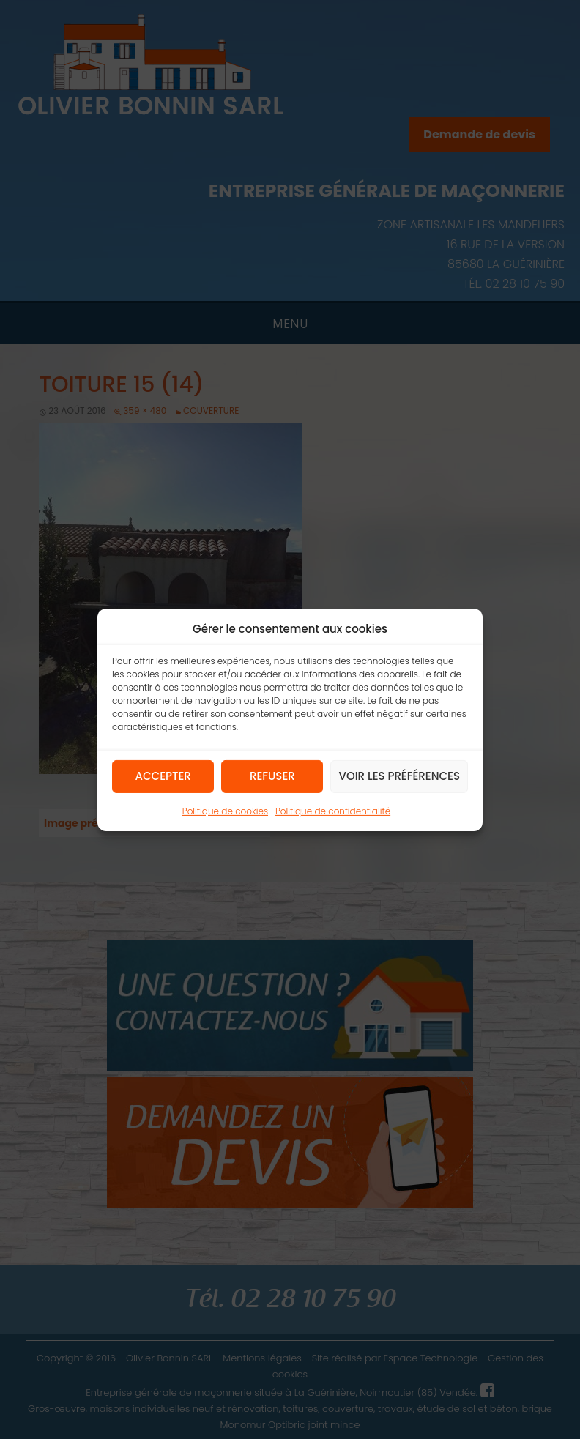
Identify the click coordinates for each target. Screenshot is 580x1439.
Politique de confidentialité (332, 810)
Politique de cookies (225, 810)
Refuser (272, 776)
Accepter (163, 776)
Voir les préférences (399, 776)
